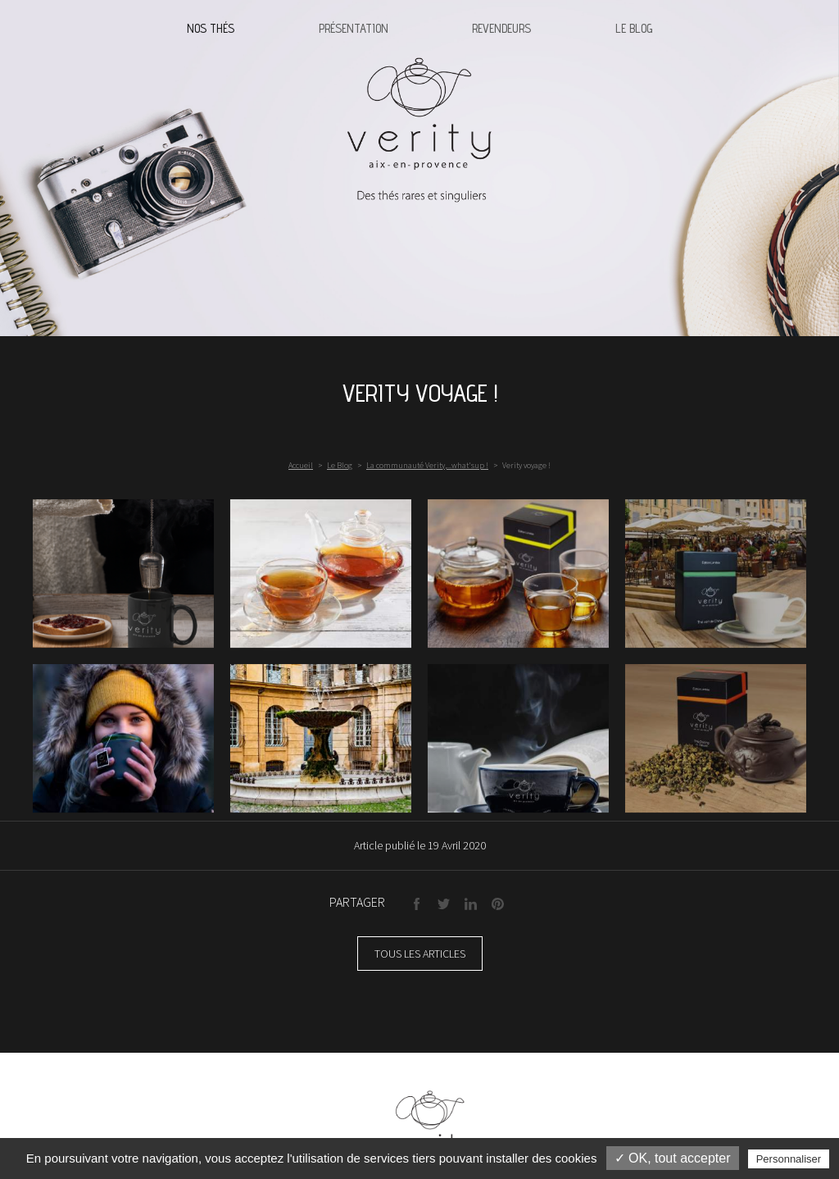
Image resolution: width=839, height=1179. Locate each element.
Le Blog (339, 465)
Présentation (353, 28)
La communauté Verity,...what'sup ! (427, 465)
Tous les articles (419, 953)
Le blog (633, 28)
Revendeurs (501, 28)
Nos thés (210, 28)
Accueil (300, 465)
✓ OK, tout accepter (673, 1158)
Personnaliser (789, 1159)
